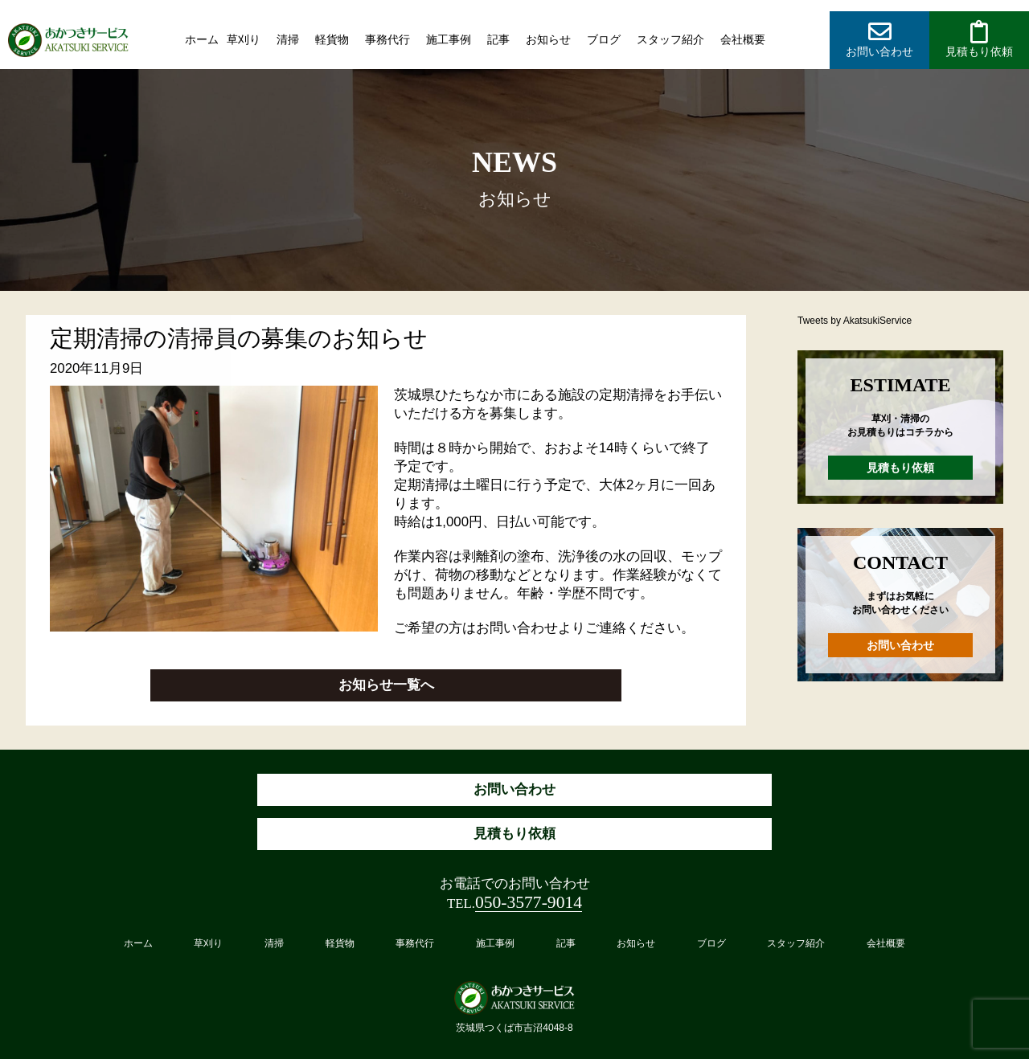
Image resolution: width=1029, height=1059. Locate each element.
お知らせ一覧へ (386, 685)
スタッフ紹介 (670, 39)
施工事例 (448, 39)
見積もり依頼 (900, 467)
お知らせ (548, 39)
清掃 (288, 39)
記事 (498, 39)
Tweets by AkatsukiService (854, 320)
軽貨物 (332, 39)
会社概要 (742, 39)
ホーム (202, 39)
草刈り (243, 39)
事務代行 (387, 39)
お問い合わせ (900, 645)
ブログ (604, 39)
